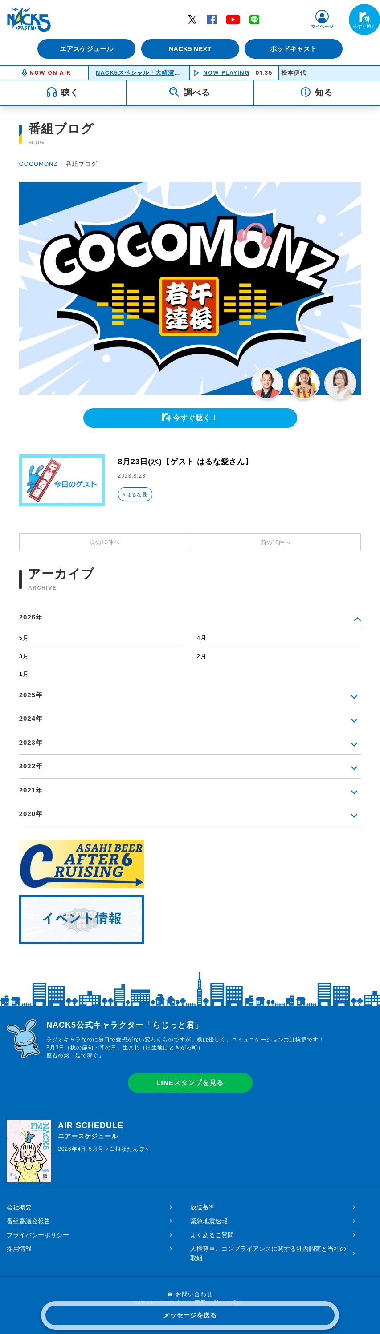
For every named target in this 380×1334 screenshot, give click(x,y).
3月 (24, 656)
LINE (254, 19)
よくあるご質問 (212, 1234)
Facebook (212, 19)
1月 (24, 674)
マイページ (322, 26)
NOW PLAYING (226, 72)
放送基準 (202, 1207)
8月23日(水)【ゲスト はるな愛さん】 (189, 461)
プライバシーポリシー (38, 1234)
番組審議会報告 (28, 1221)
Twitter (192, 19)
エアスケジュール (85, 48)
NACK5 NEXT (189, 48)
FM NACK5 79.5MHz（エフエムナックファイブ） (29, 19)
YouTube (233, 19)
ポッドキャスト (294, 48)
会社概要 (19, 1207)
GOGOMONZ (38, 164)
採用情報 (19, 1248)
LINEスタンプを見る (189, 1082)
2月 (202, 656)
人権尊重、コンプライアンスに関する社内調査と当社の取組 (268, 1253)
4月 (202, 638)
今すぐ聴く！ (195, 418)
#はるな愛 (135, 494)
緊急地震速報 (209, 1221)
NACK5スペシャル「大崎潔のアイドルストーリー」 (169, 72)
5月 (24, 638)
